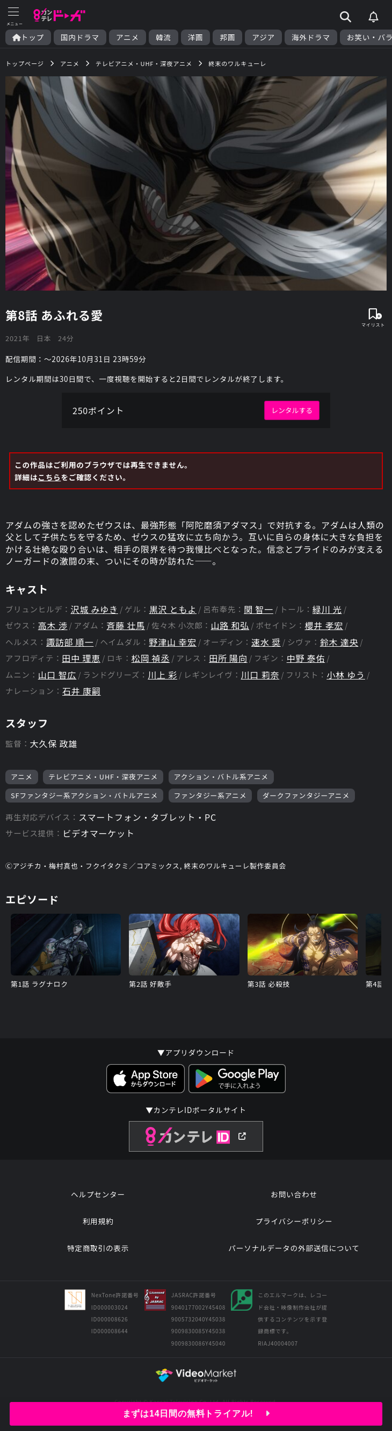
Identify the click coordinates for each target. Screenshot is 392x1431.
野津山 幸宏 (172, 642)
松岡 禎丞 (151, 658)
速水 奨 (266, 642)
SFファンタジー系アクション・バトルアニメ (84, 795)
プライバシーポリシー (294, 1221)
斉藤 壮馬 (125, 625)
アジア (263, 37)
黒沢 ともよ (173, 609)
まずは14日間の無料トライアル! (196, 1413)
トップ (28, 37)
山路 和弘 (230, 625)
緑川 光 (327, 609)
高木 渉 (53, 625)
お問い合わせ (294, 1194)
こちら (49, 477)
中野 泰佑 (306, 658)
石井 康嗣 (81, 691)
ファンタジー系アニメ (210, 795)
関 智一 (258, 609)
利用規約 (98, 1221)
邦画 (227, 37)
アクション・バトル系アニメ (221, 776)
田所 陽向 (228, 658)
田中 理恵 (81, 658)
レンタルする (292, 410)
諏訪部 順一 (69, 642)
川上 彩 (162, 675)
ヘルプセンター (98, 1194)
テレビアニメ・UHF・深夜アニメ (103, 776)
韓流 (163, 37)
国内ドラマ (80, 37)
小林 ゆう (345, 675)
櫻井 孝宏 (323, 625)
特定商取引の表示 (98, 1247)
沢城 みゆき (94, 609)
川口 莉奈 (260, 675)
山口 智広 (57, 675)
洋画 (196, 37)
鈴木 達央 (339, 642)
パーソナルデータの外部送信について (293, 1247)
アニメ (127, 37)
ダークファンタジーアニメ (306, 795)
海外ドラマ (311, 37)
